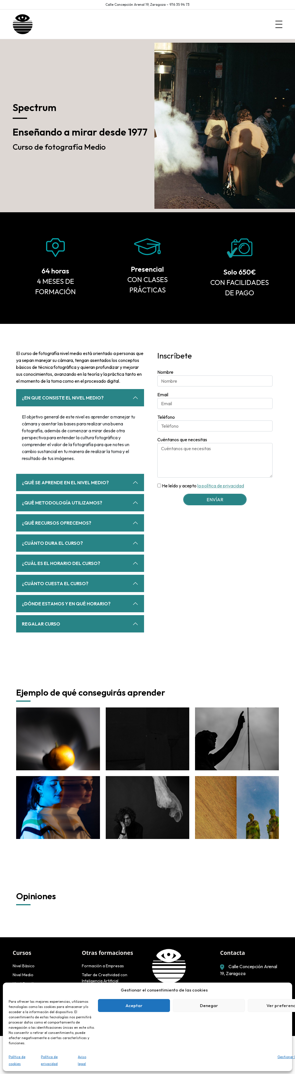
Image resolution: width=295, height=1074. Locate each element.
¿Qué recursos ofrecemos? (56, 523)
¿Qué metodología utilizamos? (62, 503)
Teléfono (166, 417)
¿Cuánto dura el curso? (52, 543)
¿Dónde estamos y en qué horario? (66, 604)
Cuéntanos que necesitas (182, 439)
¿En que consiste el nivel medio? (63, 398)
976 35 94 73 (179, 4)
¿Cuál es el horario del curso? (61, 563)
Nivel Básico (24, 965)
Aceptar (134, 1005)
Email (162, 394)
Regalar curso (41, 624)
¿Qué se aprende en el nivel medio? (65, 482)
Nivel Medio (23, 974)
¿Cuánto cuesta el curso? (55, 583)
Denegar (209, 1005)
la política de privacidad (220, 486)
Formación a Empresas (103, 965)
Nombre (165, 372)
